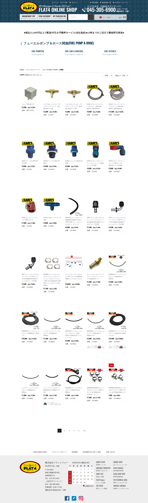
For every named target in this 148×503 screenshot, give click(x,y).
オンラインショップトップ (28, 17)
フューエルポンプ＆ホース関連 (52, 70)
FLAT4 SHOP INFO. (119, 475)
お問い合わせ (110, 452)
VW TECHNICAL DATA (120, 481)
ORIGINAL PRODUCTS (103, 469)
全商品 (22, 70)
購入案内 (95, 2)
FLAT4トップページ (121, 2)
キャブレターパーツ (33, 70)
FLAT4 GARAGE (118, 469)
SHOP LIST (100, 475)
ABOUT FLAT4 (101, 463)
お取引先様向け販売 (40, 452)
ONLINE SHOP (120, 463)
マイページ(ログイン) (59, 17)
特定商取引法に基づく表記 (92, 452)
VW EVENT (101, 487)
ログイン (74, 2)
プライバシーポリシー (59, 452)
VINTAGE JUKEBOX (120, 487)
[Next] (86, 431)
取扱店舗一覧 (106, 2)
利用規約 (75, 452)
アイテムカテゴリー (45, 17)
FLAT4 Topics (100, 481)
